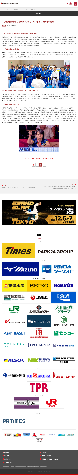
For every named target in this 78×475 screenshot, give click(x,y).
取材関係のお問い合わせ (33, 466)
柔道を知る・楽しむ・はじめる (50, 459)
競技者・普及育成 (46, 455)
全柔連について (8, 462)
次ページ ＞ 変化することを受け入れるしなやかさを (39, 158)
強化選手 (6, 455)
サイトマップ (6, 466)
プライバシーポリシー (21, 466)
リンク (12, 466)
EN (67, 4)
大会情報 (6, 452)
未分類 (3, 25)
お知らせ (44, 452)
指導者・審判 (7, 459)
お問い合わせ (43, 466)
